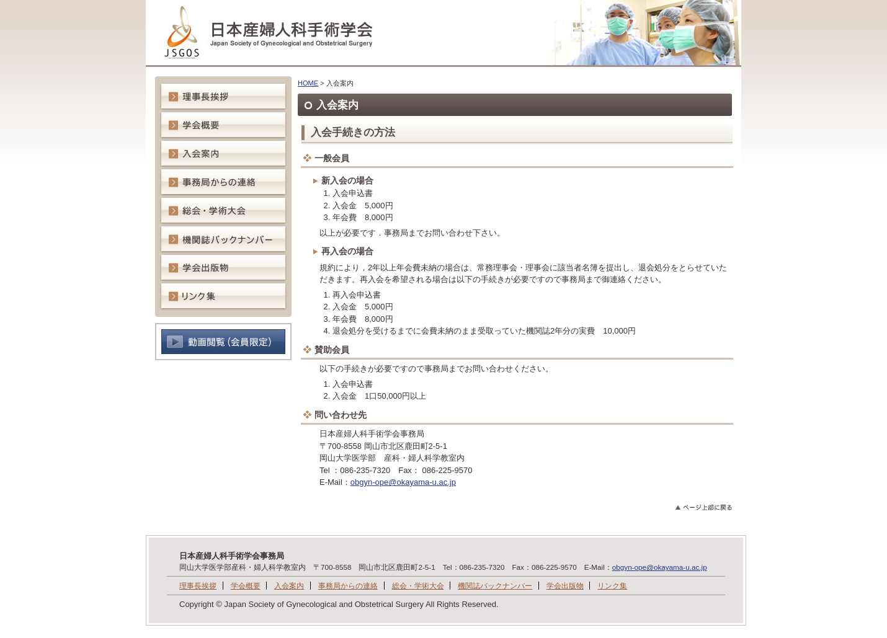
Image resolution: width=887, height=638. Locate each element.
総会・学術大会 (418, 586)
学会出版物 (565, 586)
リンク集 (612, 586)
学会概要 (246, 586)
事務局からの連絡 (348, 586)
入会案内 (289, 586)
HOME (308, 83)
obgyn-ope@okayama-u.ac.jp (403, 482)
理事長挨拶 (197, 586)
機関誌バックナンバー (495, 586)
